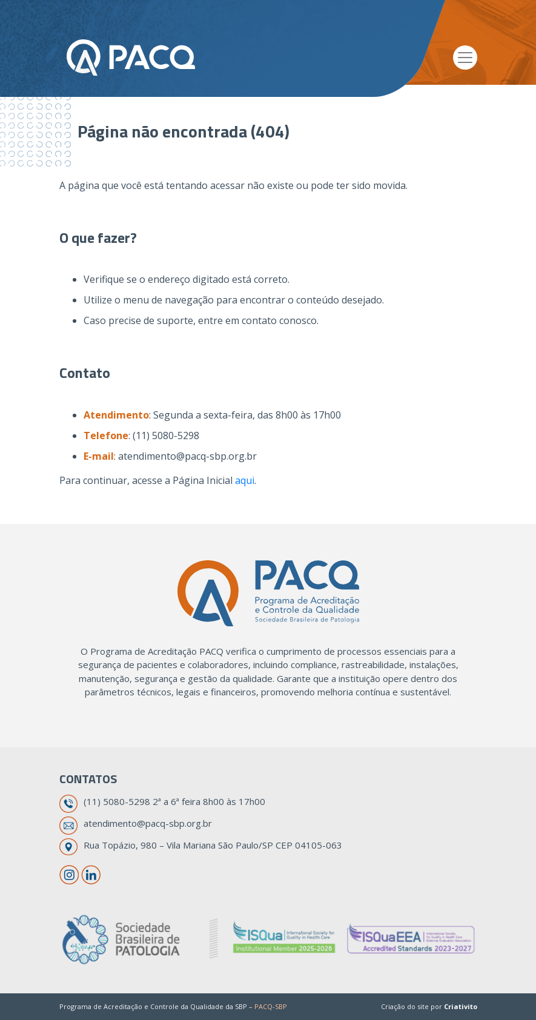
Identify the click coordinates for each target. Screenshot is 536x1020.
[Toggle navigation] (465, 57)
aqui (244, 480)
